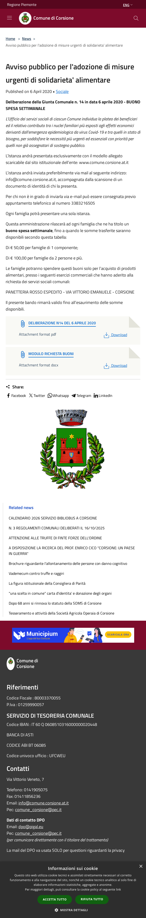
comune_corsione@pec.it (38, 809)
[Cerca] (136, 18)
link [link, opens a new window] (118, 889)
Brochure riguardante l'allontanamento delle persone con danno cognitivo (68, 563)
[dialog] (73, 889)
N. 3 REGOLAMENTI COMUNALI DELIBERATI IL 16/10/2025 (57, 528)
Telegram (81, 395)
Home (10, 38)
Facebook (16, 395)
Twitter (36, 395)
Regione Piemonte (21, 4)
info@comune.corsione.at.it (43, 803)
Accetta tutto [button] (54, 899)
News (26, 38)
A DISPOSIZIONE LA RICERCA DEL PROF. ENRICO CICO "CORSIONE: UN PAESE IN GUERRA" (72, 550)
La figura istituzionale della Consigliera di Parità (47, 583)
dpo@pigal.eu (30, 826)
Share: (15, 387)
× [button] (140, 866)
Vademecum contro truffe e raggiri (36, 573)
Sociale (62, 91)
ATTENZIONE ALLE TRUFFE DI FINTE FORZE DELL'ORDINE (55, 538)
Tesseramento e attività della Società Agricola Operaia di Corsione (61, 613)
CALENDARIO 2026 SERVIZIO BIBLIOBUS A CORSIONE (53, 518)
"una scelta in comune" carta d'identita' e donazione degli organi (60, 593)
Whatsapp (58, 395)
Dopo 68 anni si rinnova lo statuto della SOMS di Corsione (55, 603)
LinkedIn (102, 395)
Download (115, 335)
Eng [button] (128, 4)
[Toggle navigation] (9, 18)
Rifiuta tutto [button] (92, 899)
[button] (73, 910)
